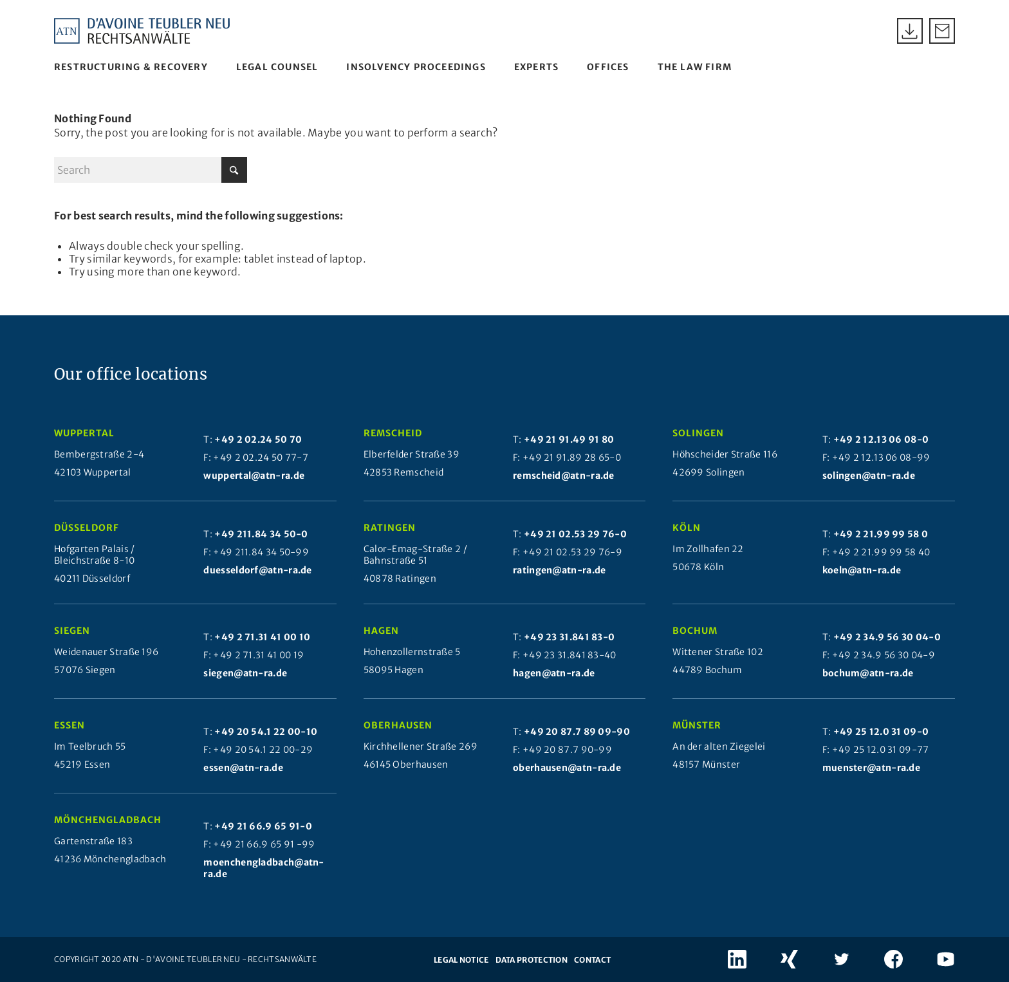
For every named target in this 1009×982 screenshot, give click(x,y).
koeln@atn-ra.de (862, 570)
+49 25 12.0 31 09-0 (881, 731)
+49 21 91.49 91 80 (569, 439)
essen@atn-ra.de (243, 768)
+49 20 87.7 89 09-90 (577, 731)
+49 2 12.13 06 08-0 (881, 439)
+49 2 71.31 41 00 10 (262, 637)
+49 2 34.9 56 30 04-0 (887, 637)
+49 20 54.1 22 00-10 (265, 731)
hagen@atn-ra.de (554, 673)
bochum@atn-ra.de (868, 673)
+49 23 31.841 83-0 (569, 637)
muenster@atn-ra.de (871, 768)
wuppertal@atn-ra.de (253, 475)
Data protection (531, 960)
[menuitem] (131, 67)
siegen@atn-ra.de (245, 673)
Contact (592, 960)
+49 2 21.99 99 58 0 (881, 534)
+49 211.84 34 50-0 (261, 534)
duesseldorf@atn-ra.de (257, 570)
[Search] (150, 170)
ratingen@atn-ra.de (559, 570)
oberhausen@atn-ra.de (567, 768)
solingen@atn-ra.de (868, 475)
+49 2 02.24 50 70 (258, 439)
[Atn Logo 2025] (142, 31)
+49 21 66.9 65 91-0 (263, 826)
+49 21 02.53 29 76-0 (575, 534)
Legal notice (461, 960)
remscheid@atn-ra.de (564, 475)
